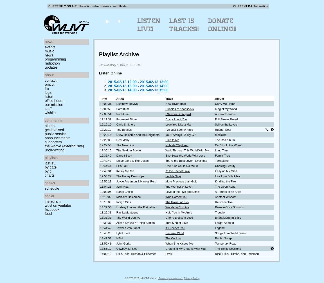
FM (47, 88)
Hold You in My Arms (178, 212)
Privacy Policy (192, 278)
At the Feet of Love (177, 171)
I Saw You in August (178, 114)
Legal (48, 92)
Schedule (52, 188)
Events (50, 47)
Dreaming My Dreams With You (185, 248)
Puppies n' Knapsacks (179, 109)
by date (50, 167)
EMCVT (49, 84)
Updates (51, 67)
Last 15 (50, 163)
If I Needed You (175, 228)
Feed (48, 214)
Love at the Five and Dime (182, 191)
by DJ (48, 171)
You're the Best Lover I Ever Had (186, 160)
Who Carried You (176, 197)
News (49, 55)
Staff (48, 109)
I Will (168, 254)
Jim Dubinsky (107, 65)
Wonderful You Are (177, 207)
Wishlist (50, 113)
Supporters (53, 142)
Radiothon (52, 63)
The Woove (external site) (64, 146)
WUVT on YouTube (58, 205)
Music (49, 51)
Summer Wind (174, 233)
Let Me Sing (173, 176)
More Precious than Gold (181, 181)
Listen (49, 97)
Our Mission (54, 105)
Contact (50, 80)
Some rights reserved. (170, 278)
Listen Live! (149, 25)
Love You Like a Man (178, 124)
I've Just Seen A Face (179, 129)
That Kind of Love (176, 223)
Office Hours (54, 101)
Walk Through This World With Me (187, 150)
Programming (55, 59)
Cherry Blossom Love (179, 217)
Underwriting (54, 150)
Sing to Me (172, 140)
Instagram (53, 201)
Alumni (50, 126)
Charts (50, 175)
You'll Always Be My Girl (180, 135)
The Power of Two (177, 202)
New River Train (175, 104)
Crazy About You (176, 119)
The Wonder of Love (178, 186)
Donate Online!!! (222, 25)
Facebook (52, 209)
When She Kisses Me (179, 243)
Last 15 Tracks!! (184, 25)
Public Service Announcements (57, 136)
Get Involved (54, 130)
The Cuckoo (173, 238)
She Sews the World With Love (185, 155)
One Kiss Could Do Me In (181, 166)
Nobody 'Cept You (176, 145)
